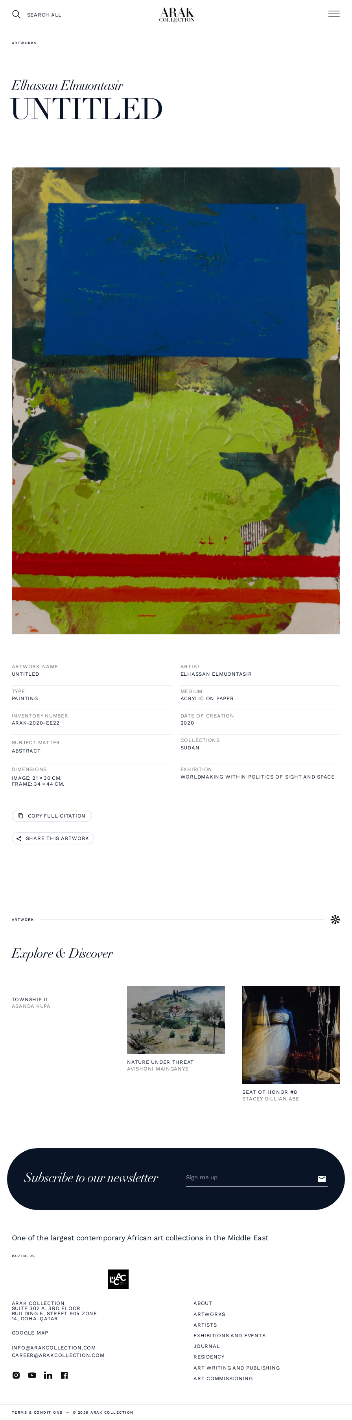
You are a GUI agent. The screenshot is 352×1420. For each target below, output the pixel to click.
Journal (207, 1346)
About (203, 1303)
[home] (177, 14)
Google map (30, 1332)
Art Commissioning (223, 1378)
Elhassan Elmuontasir (216, 674)
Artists (205, 1324)
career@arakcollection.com (58, 1355)
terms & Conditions (37, 1412)
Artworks (24, 43)
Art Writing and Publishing (237, 1367)
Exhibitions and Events (229, 1335)
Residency (209, 1356)
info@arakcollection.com (54, 1348)
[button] (334, 14)
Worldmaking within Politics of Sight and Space (258, 776)
